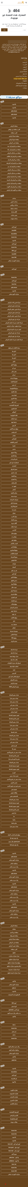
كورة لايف (14, 227)
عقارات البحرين (14, 1100)
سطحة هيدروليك (14, 936)
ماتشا (14, 820)
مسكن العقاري (14, 1103)
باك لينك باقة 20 (14, 838)
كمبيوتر (25, 67)
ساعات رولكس (14, 205)
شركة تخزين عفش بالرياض (14, 309)
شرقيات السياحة (14, 499)
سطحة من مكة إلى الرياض (14, 153)
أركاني (14, 489)
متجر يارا (14, 510)
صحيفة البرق (14, 590)
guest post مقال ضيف (14, 841)
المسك (14, 567)
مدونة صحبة (14, 496)
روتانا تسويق (14, 452)
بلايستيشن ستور (14, 796)
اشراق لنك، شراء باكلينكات (14, 663)
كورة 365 (14, 1003)
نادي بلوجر (14, 432)
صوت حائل (14, 587)
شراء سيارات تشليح (14, 959)
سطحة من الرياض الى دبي (14, 166)
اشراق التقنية (14, 381)
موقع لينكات (14, 604)
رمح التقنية (14, 476)
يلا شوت (14, 104)
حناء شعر (14, 813)
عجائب (14, 435)
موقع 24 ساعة (14, 378)
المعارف (14, 466)
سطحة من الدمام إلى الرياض (14, 176)
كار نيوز (14, 425)
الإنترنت (25, 64)
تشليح (14, 952)
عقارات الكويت (14, 1090)
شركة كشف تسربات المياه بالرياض (14, 323)
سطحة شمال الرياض (14, 136)
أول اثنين (14, 574)
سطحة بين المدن (14, 932)
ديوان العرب (14, 516)
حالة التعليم (14, 560)
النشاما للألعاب (14, 553)
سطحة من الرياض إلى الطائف (14, 156)
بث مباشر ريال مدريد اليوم (14, 1013)
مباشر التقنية (14, 493)
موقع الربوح (14, 584)
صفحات (25, 88)
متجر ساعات (14, 215)
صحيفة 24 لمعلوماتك (21, 83)
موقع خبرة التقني (14, 429)
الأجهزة (25, 69)
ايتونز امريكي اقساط (14, 766)
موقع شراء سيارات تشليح (14, 963)
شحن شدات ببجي (14, 776)
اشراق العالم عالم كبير (14, 676)
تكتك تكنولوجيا (14, 415)
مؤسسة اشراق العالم (21, 85)
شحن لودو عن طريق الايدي (14, 786)
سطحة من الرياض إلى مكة (14, 149)
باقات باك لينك (14, 659)
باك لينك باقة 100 (14, 845)
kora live (14, 284)
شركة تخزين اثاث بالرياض (14, 302)
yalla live (14, 1060)
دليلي (14, 361)
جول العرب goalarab (14, 1010)
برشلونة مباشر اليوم (14, 1050)
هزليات (14, 563)
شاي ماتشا (14, 823)
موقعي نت (14, 537)
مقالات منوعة (14, 1122)
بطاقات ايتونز (14, 793)
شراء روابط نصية (14, 656)
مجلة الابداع (14, 456)
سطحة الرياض (14, 126)
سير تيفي (14, 1031)
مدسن (14, 449)
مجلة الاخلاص (14, 634)
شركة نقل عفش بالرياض (14, 306)
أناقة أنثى (14, 439)
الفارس (14, 530)
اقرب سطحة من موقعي (14, 129)
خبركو (14, 375)
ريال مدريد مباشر (14, 867)
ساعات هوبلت (14, 218)
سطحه (14, 929)
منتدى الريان (14, 641)
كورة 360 (14, 250)
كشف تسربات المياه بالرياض (14, 329)
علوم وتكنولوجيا (14, 1119)
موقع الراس (14, 547)
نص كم (14, 368)
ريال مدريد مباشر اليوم (14, 1046)
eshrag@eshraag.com (14, 52)
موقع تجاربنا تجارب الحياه (14, 835)
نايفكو (14, 628)
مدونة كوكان (14, 418)
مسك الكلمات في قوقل (14, 348)
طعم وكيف (14, 483)
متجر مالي (14, 371)
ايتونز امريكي (14, 712)
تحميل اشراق (14, 469)
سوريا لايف (14, 1154)
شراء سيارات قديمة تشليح (14, 973)
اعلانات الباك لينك (14, 666)
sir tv (14, 1035)
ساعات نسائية (14, 208)
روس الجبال (14, 520)
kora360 (14, 230)
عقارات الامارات (14, 1097)
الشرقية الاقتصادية (14, 405)
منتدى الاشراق (14, 680)
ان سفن (14, 385)
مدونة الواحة (14, 601)
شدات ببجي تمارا (14, 698)
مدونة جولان (14, 526)
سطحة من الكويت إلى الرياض (14, 190)
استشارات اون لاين (14, 462)
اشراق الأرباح (14, 506)
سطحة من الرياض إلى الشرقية (14, 163)
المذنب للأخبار (14, 543)
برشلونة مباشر (14, 863)
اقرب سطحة (14, 133)
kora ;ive (14, 1164)
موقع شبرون (14, 594)
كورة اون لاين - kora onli (14, 1144)
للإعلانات (3, 1184)
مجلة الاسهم (14, 398)
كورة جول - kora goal (14, 1147)
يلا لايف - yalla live (14, 1157)
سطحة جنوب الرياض (14, 946)
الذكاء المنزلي (23, 71)
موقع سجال (14, 533)
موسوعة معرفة (14, 631)
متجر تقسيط (14, 732)
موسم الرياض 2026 (14, 686)
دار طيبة (14, 614)
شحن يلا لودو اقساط (14, 718)
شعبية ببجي (14, 789)
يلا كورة (14, 1082)
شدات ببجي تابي (14, 705)
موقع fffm (14, 638)
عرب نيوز (14, 402)
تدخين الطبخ (14, 580)
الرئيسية (25, 62)
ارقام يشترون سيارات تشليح (14, 966)
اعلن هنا (14, 351)
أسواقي (14, 412)
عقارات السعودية (14, 1093)
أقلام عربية (14, 523)
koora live (14, 237)
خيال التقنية (14, 392)
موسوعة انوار (14, 503)
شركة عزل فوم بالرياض (14, 319)
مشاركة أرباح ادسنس (21, 76)
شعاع (14, 513)
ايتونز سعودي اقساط (14, 715)
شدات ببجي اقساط (14, 695)
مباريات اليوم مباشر (14, 294)
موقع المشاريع (14, 550)
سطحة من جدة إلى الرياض (14, 173)
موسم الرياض (14, 683)
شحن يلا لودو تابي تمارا (14, 759)
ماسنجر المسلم (14, 607)
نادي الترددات (14, 459)
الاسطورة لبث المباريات (14, 994)
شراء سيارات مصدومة (14, 969)
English (25, 81)
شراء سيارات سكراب (14, 956)
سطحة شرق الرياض (14, 139)
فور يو (14, 772)
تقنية (14, 670)
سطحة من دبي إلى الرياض (14, 170)
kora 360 (14, 257)
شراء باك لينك (14, 649)
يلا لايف (14, 981)
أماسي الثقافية (14, 442)
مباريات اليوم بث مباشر (14, 260)
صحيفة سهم (14, 611)
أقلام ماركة (14, 212)
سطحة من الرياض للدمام (14, 160)
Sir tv (14, 1025)
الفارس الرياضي (14, 1115)
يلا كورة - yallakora (14, 1161)
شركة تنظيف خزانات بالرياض (14, 326)
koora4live (14, 233)
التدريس (14, 673)
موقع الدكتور (14, 577)
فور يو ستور (14, 745)
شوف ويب (14, 395)
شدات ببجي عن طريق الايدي (14, 752)
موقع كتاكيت (14, 617)
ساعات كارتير (14, 202)
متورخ (14, 445)
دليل (14, 621)
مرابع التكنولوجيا (14, 388)
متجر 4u (14, 749)
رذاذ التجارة (14, 479)
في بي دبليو (14, 570)
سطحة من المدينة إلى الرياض (14, 183)
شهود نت (14, 486)
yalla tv (14, 988)
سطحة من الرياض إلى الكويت (14, 186)
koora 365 (14, 1171)
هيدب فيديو (14, 472)
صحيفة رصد (14, 624)
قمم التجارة (14, 597)
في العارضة (14, 1078)
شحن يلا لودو (14, 782)
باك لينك (25, 74)
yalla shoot (14, 111)
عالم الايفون (14, 408)
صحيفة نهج (14, 422)
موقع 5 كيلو (14, 365)
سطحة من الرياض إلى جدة (14, 146)
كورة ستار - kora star (14, 1150)
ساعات (14, 198)
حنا (14, 816)
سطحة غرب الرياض (14, 143)
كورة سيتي (14, 1006)
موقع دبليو (14, 540)
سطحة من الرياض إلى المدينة (14, 180)
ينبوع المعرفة (14, 557)
